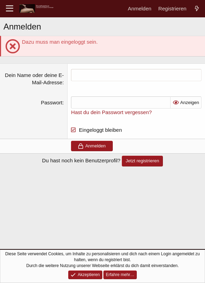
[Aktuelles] (197, 8)
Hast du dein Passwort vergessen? (111, 112)
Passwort (52, 102)
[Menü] (9, 8)
